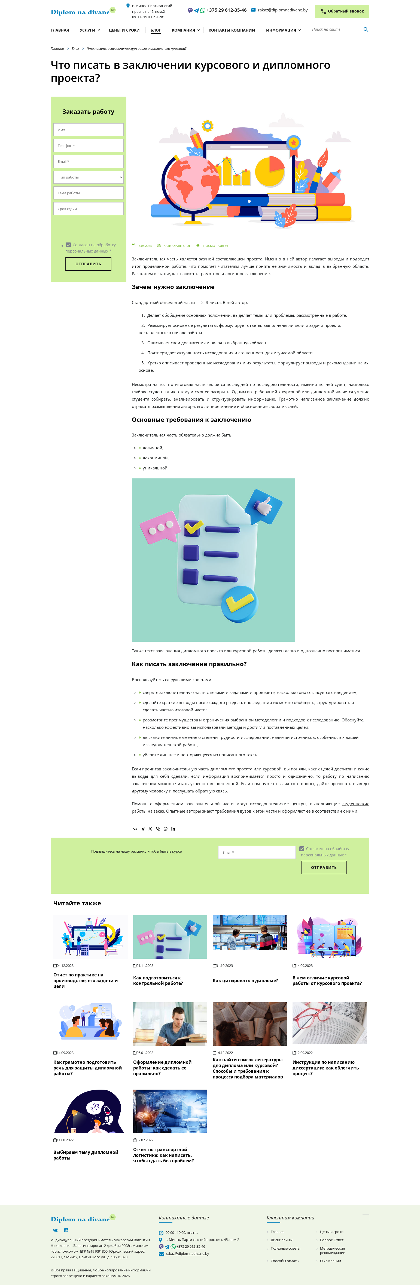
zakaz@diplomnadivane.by (283, 10)
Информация (281, 30)
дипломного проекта (231, 768)
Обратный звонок (342, 11)
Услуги (87, 30)
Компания (183, 30)
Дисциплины (282, 1240)
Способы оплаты (285, 1261)
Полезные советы (285, 1248)
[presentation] (86, 228)
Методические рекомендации (332, 1250)
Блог (156, 30)
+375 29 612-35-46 (226, 10)
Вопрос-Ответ (331, 1240)
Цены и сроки (124, 30)
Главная (60, 30)
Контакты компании (232, 30)
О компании (330, 1261)
